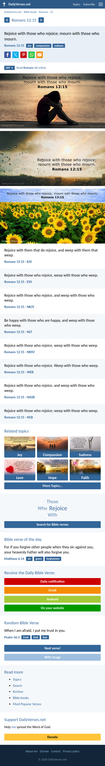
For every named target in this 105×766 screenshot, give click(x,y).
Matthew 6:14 (14, 559)
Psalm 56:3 (12, 637)
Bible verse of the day (22, 539)
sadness (58, 45)
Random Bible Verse (21, 622)
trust (26, 637)
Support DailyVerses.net (25, 719)
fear (45, 637)
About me (31, 751)
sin (29, 558)
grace (38, 558)
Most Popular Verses (27, 704)
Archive (18, 692)
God (35, 637)
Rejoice (58, 508)
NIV (9, 67)
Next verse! (52, 648)
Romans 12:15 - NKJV (19, 307)
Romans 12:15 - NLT (18, 332)
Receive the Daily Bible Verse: (29, 572)
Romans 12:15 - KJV (18, 262)
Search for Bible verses (52, 524)
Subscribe (89, 4)
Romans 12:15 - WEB (19, 372)
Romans (43, 11)
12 (51, 11)
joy (29, 45)
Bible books (30, 11)
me (14, 727)
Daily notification (52, 581)
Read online (31, 68)
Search (17, 686)
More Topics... (52, 486)
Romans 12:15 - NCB (18, 417)
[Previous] (7, 20)
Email (52, 590)
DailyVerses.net (13, 11)
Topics (76, 4)
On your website (52, 608)
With (52, 515)
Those (52, 501)
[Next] (41, 20)
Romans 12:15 (14, 45)
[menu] (100, 6)
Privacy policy (71, 751)
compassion (43, 45)
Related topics (16, 431)
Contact (56, 751)
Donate (52, 737)
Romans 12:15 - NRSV (19, 352)
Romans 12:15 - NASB (19, 397)
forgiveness (52, 558)
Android (52, 599)
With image (52, 657)
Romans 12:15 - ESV (18, 282)
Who (42, 508)
